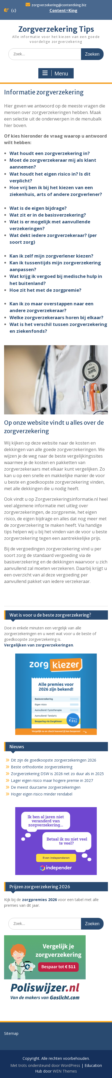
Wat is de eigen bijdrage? (38, 208)
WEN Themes (65, 1071)
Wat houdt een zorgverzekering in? (50, 153)
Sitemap (11, 1033)
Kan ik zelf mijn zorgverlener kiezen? (51, 256)
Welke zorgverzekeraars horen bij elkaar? (56, 317)
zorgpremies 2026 (39, 899)
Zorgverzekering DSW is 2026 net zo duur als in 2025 (57, 773)
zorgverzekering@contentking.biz (59, 5)
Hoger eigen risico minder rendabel (41, 794)
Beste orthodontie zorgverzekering (41, 766)
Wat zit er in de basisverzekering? (48, 215)
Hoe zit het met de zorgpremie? (45, 290)
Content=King (63, 10)
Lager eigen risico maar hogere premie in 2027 (52, 780)
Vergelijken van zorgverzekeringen (38, 645)
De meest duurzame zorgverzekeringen (45, 787)
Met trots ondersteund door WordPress (45, 1065)
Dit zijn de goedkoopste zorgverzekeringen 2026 (53, 760)
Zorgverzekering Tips (56, 29)
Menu (55, 73)
